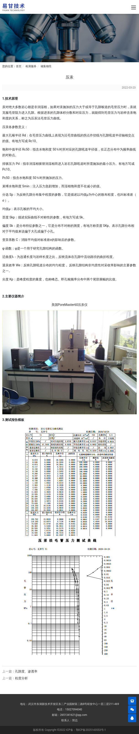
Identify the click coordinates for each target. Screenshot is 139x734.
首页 (18, 66)
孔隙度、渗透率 (26, 671)
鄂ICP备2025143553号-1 (91, 730)
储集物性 (46, 66)
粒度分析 (21, 678)
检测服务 (31, 66)
